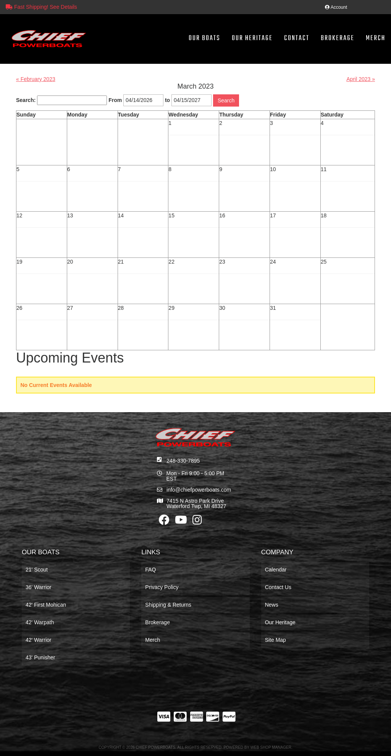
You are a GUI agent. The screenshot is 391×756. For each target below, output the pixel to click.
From (115, 100)
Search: (26, 100)
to (167, 100)
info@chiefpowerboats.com (198, 489)
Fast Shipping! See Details (41, 7)
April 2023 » (360, 79)
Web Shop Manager (270, 747)
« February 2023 (35, 79)
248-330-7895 (183, 461)
